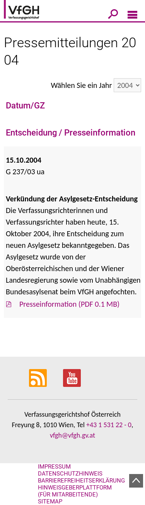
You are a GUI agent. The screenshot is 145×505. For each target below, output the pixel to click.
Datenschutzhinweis (70, 473)
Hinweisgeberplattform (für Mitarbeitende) (75, 491)
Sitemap (50, 501)
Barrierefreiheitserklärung (81, 480)
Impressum (54, 466)
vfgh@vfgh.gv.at (72, 435)
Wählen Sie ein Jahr (81, 85)
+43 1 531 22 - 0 (108, 425)
